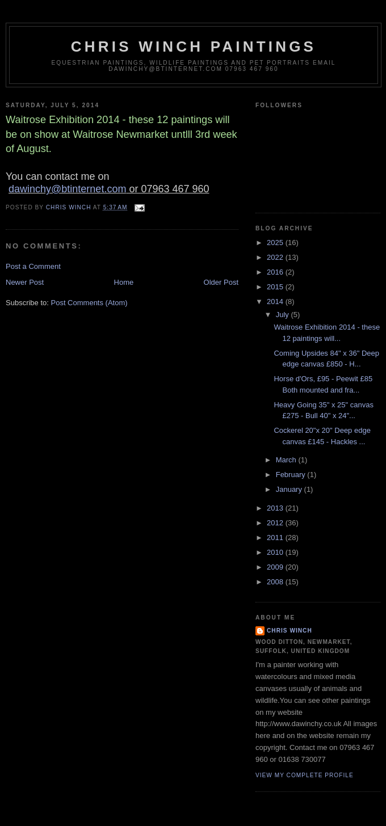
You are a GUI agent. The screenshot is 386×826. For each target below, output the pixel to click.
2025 (276, 242)
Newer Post (25, 282)
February (292, 474)
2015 (276, 287)
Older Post (221, 282)
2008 (276, 582)
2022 (276, 257)
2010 (276, 552)
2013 (276, 508)
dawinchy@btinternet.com (67, 189)
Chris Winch (289, 630)
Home (124, 282)
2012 (276, 523)
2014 (276, 301)
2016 (276, 272)
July (283, 314)
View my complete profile (304, 775)
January (290, 489)
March (287, 460)
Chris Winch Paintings (193, 46)
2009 (276, 567)
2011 (276, 537)
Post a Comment (33, 266)
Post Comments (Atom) (89, 302)
